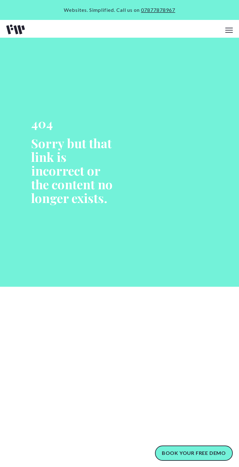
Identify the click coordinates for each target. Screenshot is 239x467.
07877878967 (158, 10)
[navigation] (229, 30)
